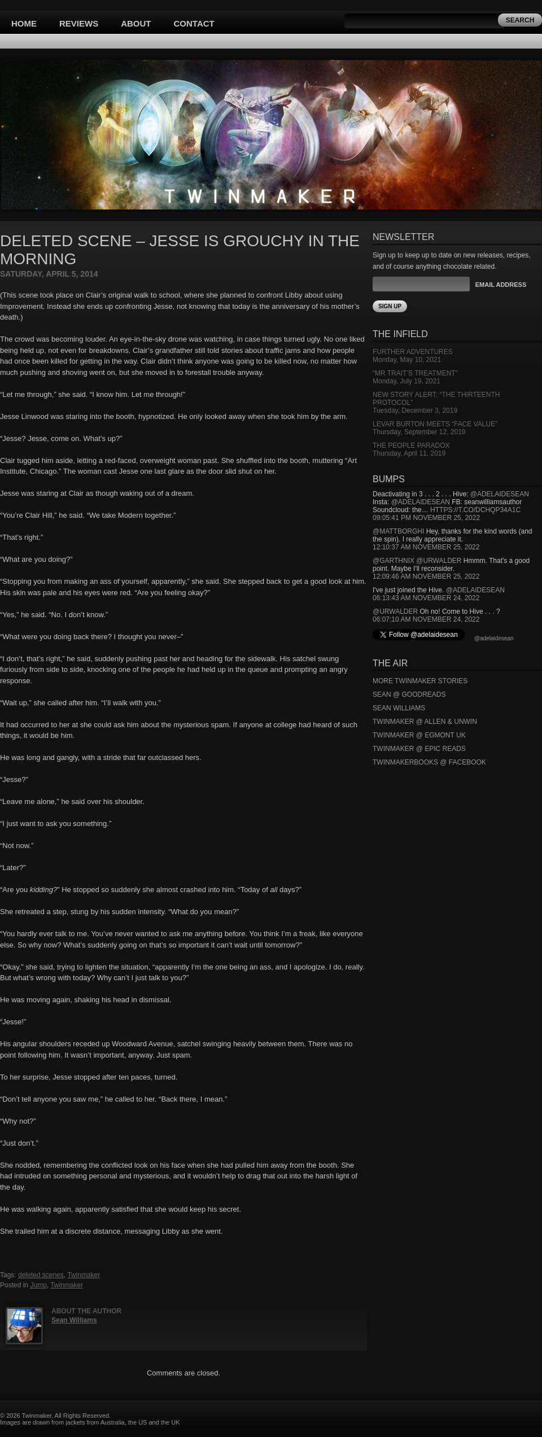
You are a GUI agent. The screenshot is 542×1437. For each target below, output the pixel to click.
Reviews (78, 23)
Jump (38, 1285)
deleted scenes (41, 1275)
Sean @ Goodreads (409, 694)
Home (24, 23)
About (136, 23)
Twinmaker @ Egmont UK (419, 735)
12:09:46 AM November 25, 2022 (426, 576)
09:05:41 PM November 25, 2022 (426, 518)
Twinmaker (83, 1275)
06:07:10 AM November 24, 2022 (426, 619)
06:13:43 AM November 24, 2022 (426, 598)
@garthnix (393, 561)
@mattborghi (398, 531)
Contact (194, 23)
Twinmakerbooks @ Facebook (429, 762)
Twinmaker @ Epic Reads (419, 749)
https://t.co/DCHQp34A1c (475, 510)
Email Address (500, 284)
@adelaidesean (499, 494)
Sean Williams (74, 1320)
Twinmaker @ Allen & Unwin (425, 722)
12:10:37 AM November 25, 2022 (426, 547)
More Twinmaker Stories (420, 681)
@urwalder (438, 561)
